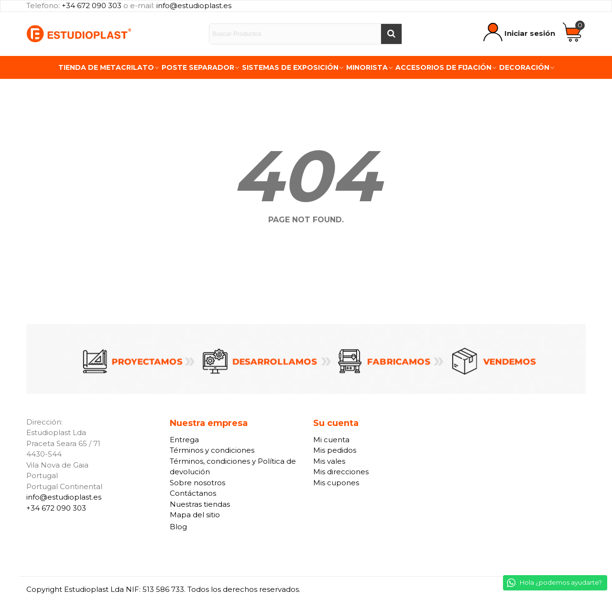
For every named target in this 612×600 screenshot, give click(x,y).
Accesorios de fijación (443, 67)
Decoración (524, 67)
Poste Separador (198, 67)
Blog (178, 526)
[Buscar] (391, 34)
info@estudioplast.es (193, 5)
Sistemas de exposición (290, 67)
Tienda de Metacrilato (106, 67)
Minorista (367, 67)
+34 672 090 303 (91, 5)
